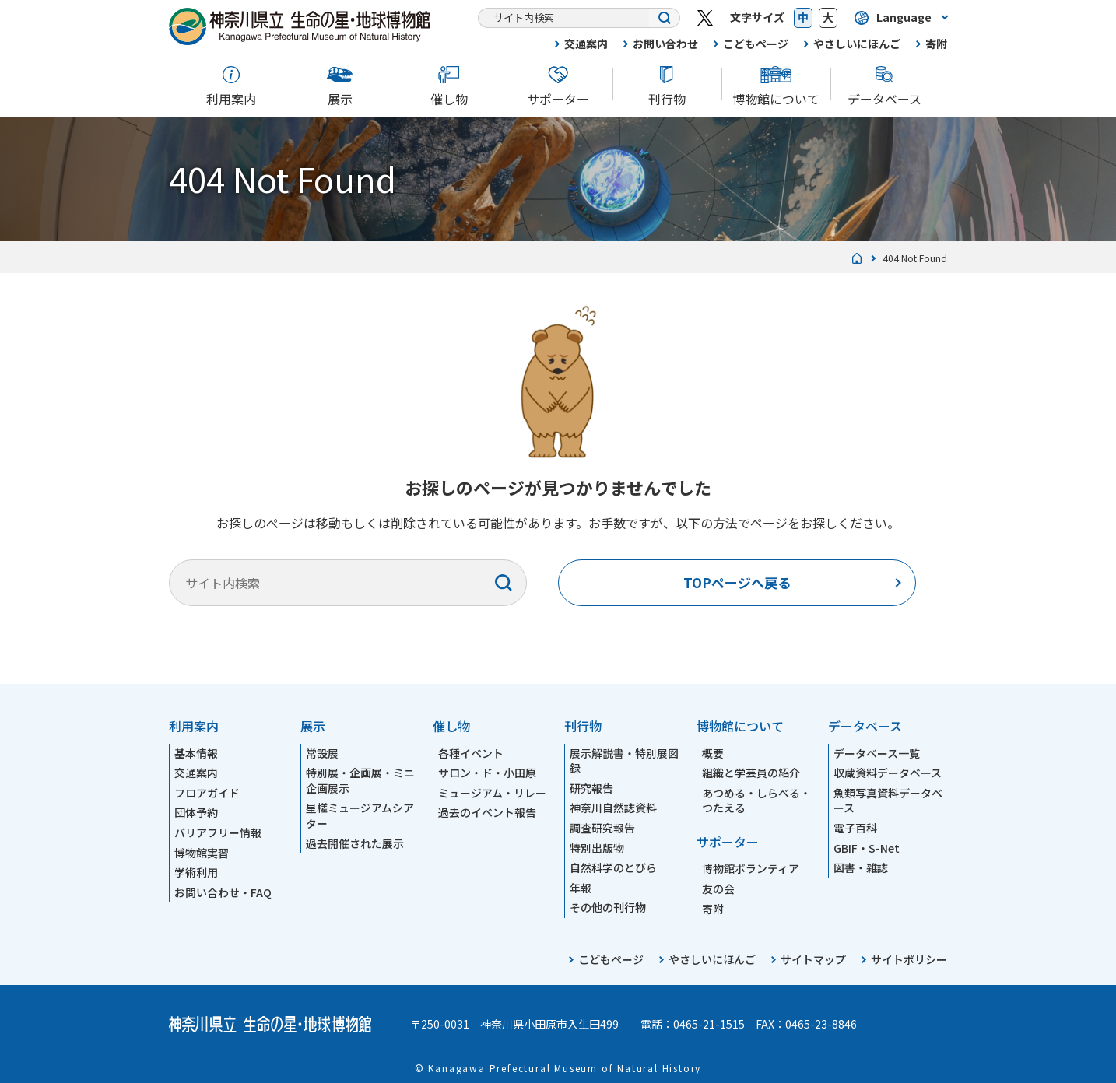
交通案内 (586, 43)
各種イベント (471, 753)
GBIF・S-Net (866, 848)
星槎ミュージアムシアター (360, 815)
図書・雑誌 (860, 867)
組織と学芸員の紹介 (751, 772)
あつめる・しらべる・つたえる (756, 800)
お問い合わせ (665, 43)
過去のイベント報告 (487, 812)
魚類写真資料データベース (887, 800)
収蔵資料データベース (887, 772)
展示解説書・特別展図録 (624, 760)
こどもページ (755, 43)
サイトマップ (813, 959)
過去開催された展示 (355, 843)
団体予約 (196, 812)
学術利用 (196, 872)
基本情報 (196, 753)
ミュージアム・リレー (492, 793)
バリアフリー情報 (217, 832)
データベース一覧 (876, 753)
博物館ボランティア (750, 868)
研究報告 (591, 788)
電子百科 (855, 828)
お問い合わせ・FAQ (223, 892)
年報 (580, 887)
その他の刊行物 (608, 907)
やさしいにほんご (856, 43)
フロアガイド (207, 793)
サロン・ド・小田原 (487, 772)
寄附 (936, 43)
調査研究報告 (602, 828)
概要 (713, 753)
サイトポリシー (909, 959)
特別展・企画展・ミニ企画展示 (360, 780)
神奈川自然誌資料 (613, 807)
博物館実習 (201, 852)
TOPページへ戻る (737, 582)
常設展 (322, 753)
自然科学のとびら (613, 867)
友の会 (718, 888)
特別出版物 (597, 848)
